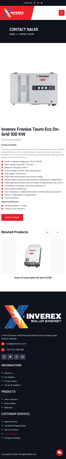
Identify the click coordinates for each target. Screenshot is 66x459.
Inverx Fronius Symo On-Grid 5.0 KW (33, 277)
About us (8, 373)
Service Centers (11, 430)
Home (12, 34)
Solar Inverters (11, 399)
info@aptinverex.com (16, 343)
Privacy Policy (10, 381)
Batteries (8, 408)
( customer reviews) (11, 140)
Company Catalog (12, 438)
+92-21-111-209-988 (15, 349)
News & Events (10, 422)
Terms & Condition (12, 385)
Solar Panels (10, 404)
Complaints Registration (15, 426)
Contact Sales (12, 217)
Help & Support (11, 434)
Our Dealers (9, 377)
